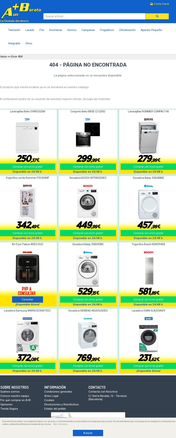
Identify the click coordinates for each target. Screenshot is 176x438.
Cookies (49, 400)
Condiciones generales (58, 391)
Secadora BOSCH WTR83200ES (87, 177)
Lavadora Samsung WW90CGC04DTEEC (27, 310)
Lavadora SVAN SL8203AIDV (148, 310)
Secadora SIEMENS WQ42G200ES (88, 310)
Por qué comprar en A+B (15, 400)
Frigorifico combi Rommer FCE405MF (27, 177)
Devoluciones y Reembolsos (61, 404)
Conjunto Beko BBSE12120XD (87, 111)
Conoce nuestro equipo (14, 396)
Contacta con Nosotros (103, 391)
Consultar (27, 299)
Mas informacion (60, 424)
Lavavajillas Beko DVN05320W (27, 111)
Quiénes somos (10, 391)
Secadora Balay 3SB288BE (148, 177)
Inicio (3, 56)
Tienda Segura (9, 408)
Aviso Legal (51, 396)
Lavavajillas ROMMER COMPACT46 (148, 111)
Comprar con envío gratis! (88, 166)
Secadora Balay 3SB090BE (88, 244)
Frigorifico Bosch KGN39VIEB (148, 244)
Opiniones (6, 404)
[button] (157, 16)
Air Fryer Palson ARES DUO (27, 244)
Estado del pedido (55, 408)
